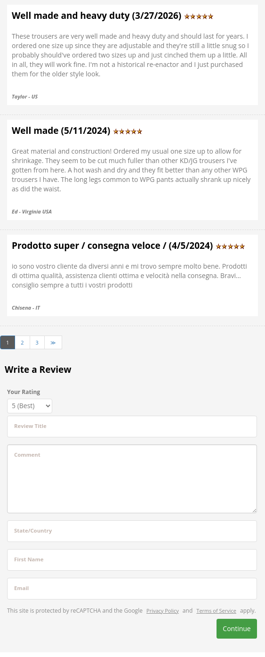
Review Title (30, 425)
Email (21, 587)
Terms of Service (216, 610)
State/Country (33, 530)
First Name (28, 559)
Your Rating (23, 392)
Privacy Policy (162, 610)
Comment (27, 454)
